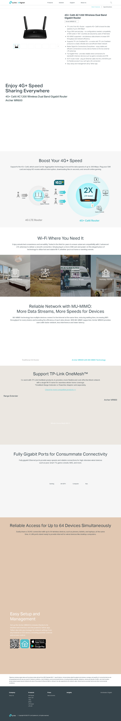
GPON (29, 702)
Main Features (96, 7)
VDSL (29, 699)
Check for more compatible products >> (60, 390)
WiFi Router (31, 695)
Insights (69, 692)
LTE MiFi (30, 706)
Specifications (107, 7)
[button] (58, 46)
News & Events (51, 695)
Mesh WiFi (30, 697)
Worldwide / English (106, 692)
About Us (11, 695)
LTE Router (31, 704)
